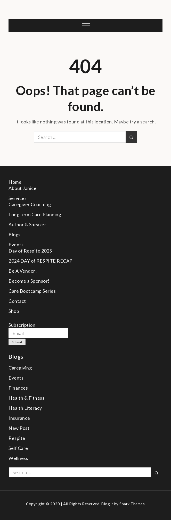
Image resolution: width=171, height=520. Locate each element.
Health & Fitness (26, 398)
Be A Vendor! (23, 271)
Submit (17, 342)
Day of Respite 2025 (30, 251)
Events (16, 244)
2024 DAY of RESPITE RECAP (40, 261)
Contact (17, 301)
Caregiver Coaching (30, 204)
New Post (19, 428)
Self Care (18, 448)
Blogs (15, 234)
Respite (17, 438)
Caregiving (20, 368)
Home (15, 182)
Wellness (18, 458)
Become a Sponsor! (29, 281)
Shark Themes (132, 503)
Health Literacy (25, 408)
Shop (14, 311)
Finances (18, 388)
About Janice (22, 188)
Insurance (19, 418)
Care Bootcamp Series (32, 291)
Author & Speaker (27, 224)
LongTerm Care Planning (35, 214)
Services (18, 198)
